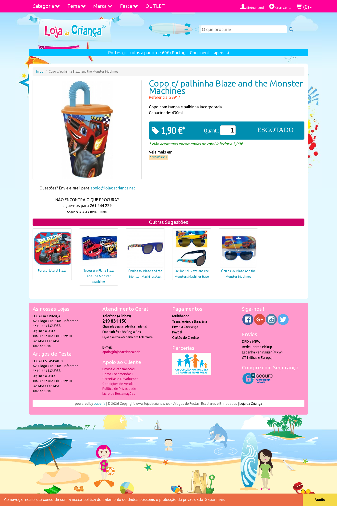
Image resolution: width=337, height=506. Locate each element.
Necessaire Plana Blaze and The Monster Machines (99, 276)
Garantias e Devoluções (120, 379)
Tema (76, 6)
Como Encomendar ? (117, 374)
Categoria (46, 6)
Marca (103, 6)
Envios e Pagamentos (118, 369)
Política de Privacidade (119, 389)
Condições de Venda (117, 384)
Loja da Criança (251, 404)
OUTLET (155, 6)
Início (40, 71)
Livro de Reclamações (118, 394)
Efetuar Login (252, 6)
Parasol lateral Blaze (52, 270)
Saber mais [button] (215, 499)
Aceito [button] (319, 500)
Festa (129, 6)
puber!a (99, 404)
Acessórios (158, 157)
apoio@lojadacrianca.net (112, 188)
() (304, 7)
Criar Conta (280, 6)
